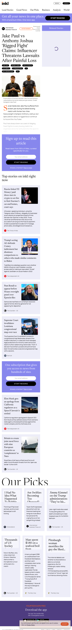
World (66, 10)
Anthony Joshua (16, 65)
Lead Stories (7, 10)
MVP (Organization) (8, 71)
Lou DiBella (6, 68)
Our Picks (34, 10)
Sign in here (28, 168)
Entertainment (26, 28)
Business (46, 10)
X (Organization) (17, 68)
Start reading (58, 18)
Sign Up (66, 3)
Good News (21, 10)
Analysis (57, 10)
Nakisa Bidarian (27, 65)
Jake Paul (5, 65)
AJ (26, 68)
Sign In (57, 3)
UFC (18, 71)
